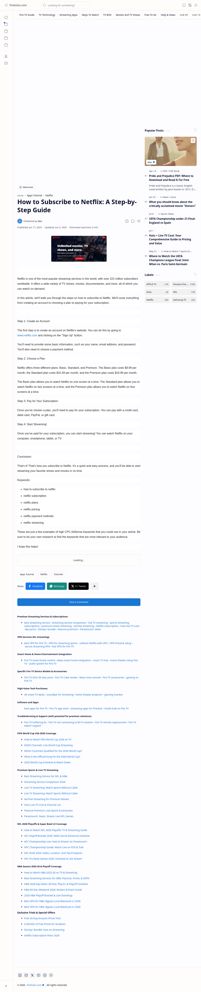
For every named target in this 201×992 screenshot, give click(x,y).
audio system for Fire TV (42, 663)
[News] (166, 197)
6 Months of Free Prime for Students (44, 924)
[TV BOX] (107, 14)
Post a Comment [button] (78, 602)
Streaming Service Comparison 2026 (44, 782)
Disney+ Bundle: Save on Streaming (44, 929)
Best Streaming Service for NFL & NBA (45, 776)
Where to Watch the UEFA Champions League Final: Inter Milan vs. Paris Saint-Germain (169, 260)
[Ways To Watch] (90, 14)
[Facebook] (20, 975)
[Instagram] (26, 975)
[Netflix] (44, 574)
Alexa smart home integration (74, 660)
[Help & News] (168, 14)
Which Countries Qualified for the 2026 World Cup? (53, 751)
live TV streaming (98, 622)
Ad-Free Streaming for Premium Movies (46, 799)
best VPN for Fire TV (35, 643)
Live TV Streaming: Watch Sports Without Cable (51, 787)
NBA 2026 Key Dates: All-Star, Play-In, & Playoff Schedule (56, 884)
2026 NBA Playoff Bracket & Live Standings (48, 895)
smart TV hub (100, 660)
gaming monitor (113, 694)
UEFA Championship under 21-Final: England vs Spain (172, 220)
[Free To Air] (150, 14)
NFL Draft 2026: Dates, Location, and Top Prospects (53, 853)
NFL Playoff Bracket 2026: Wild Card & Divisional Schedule (57, 835)
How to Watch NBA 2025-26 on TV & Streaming (50, 872)
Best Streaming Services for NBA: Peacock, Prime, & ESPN (56, 878)
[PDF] (166, 171)
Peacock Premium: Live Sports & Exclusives (48, 810)
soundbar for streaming (60, 694)
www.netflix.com (27, 335)
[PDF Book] (174, 171)
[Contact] (6, 63)
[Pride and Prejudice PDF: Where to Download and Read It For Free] (171, 151)
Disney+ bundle (47, 629)
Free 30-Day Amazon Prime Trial (42, 918)
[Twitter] (32, 975)
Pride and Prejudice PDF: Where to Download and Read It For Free (171, 178)
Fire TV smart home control (40, 660)
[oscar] (173, 197)
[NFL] (184, 292)
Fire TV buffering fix (35, 722)
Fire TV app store (59, 708)
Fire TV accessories (113, 677)
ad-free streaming (84, 626)
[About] (6, 56)
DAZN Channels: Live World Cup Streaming (48, 745)
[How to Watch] (172, 251)
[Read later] (126, 221)
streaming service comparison (69, 622)
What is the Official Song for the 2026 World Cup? (52, 756)
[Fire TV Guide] (27, 14)
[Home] (6, 17)
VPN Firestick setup (120, 643)
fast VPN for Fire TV (63, 646)
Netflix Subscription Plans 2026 (41, 935)
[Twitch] (44, 975)
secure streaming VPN (37, 646)
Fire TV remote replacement (111, 722)
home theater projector (89, 694)
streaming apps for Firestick (87, 708)
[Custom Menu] (6, 38)
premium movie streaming (57, 626)
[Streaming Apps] (68, 14)
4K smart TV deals (34, 694)
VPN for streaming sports (63, 643)
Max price (30, 629)
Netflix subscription (107, 626)
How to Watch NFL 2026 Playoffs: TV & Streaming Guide (55, 830)
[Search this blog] (65, 5)
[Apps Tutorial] (26, 574)
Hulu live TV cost (129, 626)
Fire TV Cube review (66, 677)
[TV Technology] (47, 14)
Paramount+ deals (90, 629)
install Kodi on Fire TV (116, 708)
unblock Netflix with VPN (93, 643)
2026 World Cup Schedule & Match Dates (47, 762)
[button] (6, 5)
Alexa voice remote (90, 677)
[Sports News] (167, 213)
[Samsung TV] (184, 300)
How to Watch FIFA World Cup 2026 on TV (47, 739)
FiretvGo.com (18, 5)
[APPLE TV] (157, 284)
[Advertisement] (107, 49)
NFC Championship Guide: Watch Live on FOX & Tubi (53, 847)
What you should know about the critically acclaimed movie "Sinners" (172, 204)
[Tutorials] (58, 574)
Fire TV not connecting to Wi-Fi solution (70, 722)
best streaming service (37, 622)
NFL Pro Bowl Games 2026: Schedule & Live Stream (53, 858)
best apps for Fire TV (36, 708)
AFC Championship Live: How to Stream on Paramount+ (55, 841)
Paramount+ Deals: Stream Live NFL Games (48, 816)
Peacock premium (68, 629)
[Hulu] (157, 292)
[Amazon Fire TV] (184, 284)
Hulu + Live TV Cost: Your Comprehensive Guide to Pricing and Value (170, 239)
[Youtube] (38, 975)
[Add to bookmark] (193, 140)
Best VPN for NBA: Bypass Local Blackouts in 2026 (52, 901)
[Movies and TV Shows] (128, 14)
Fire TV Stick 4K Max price (38, 677)
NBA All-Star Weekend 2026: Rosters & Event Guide (53, 889)
